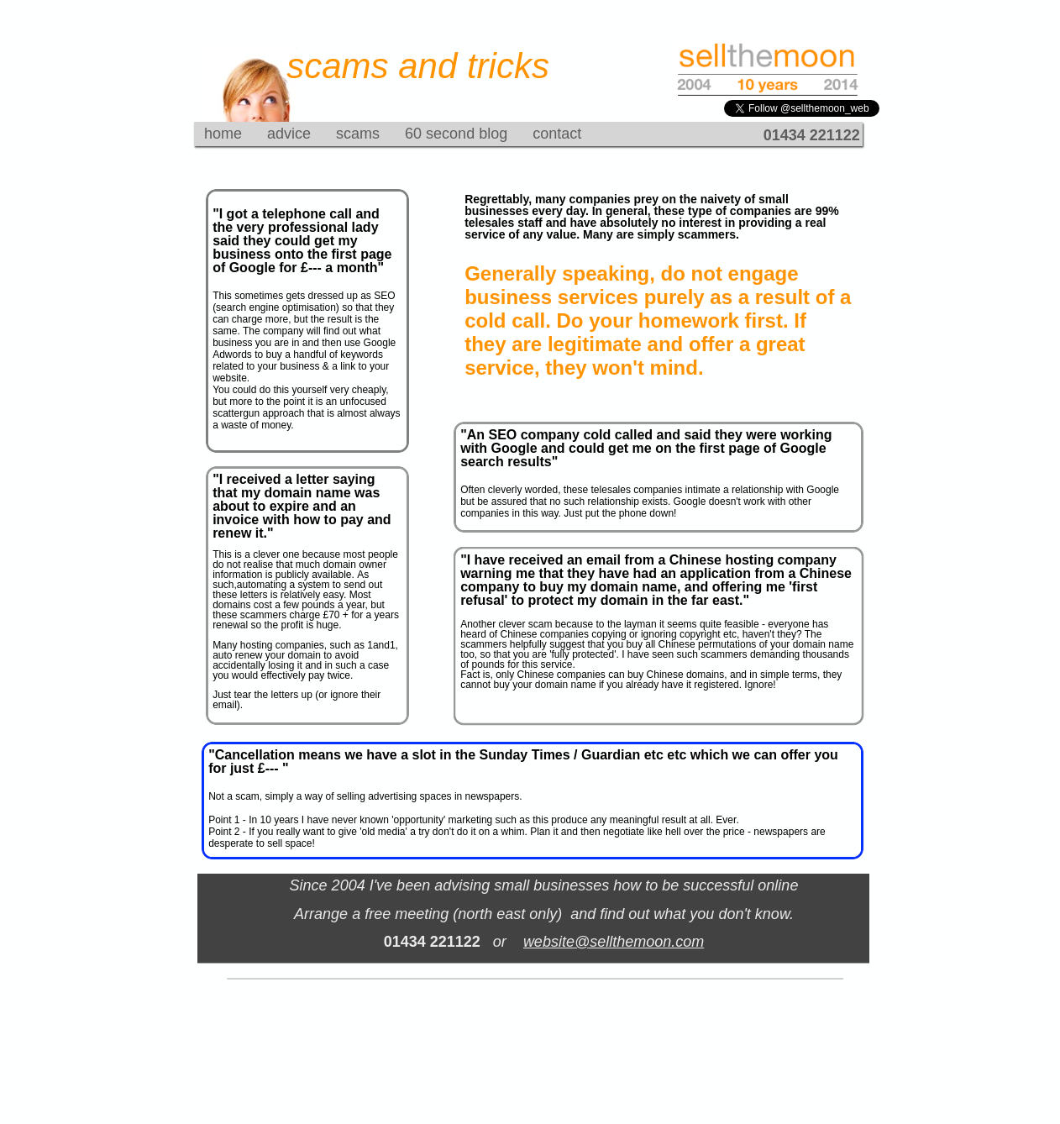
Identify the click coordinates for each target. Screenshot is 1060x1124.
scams (358, 133)
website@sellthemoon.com (613, 941)
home (223, 133)
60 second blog (456, 133)
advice (289, 133)
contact (557, 133)
